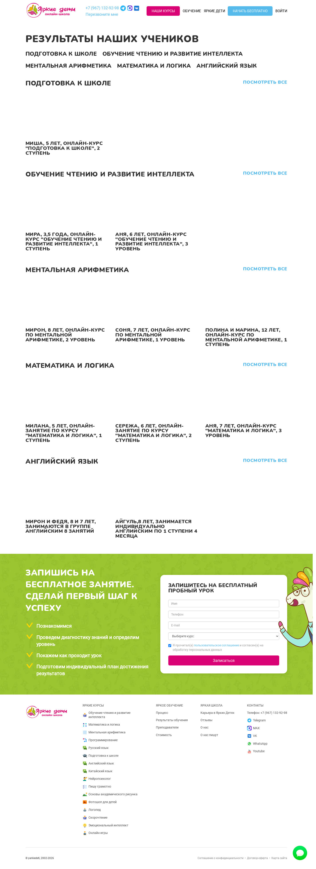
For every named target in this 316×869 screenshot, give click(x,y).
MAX (253, 728)
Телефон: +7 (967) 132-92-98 (267, 713)
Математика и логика (154, 66)
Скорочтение (94, 817)
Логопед (91, 810)
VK (252, 736)
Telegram (256, 720)
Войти (281, 11)
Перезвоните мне (102, 14)
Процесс (162, 713)
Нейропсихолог (96, 779)
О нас (204, 727)
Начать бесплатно (250, 11)
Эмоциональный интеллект (105, 825)
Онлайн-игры (95, 833)
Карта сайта (279, 858)
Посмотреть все (265, 82)
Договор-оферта (257, 858)
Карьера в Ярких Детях (217, 713)
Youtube (256, 751)
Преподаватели (167, 727)
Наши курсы (163, 11)
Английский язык (226, 66)
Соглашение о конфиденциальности (220, 858)
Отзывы (206, 720)
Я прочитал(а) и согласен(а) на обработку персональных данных (215, 647)
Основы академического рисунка (109, 794)
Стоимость (164, 735)
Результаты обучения (172, 720)
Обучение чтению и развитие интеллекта (172, 54)
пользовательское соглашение (216, 645)
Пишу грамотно (96, 786)
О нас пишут (209, 735)
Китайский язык (97, 771)
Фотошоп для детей (99, 802)
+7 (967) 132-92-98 (102, 8)
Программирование (100, 740)
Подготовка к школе (61, 54)
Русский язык (95, 748)
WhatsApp (257, 743)
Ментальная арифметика (69, 66)
